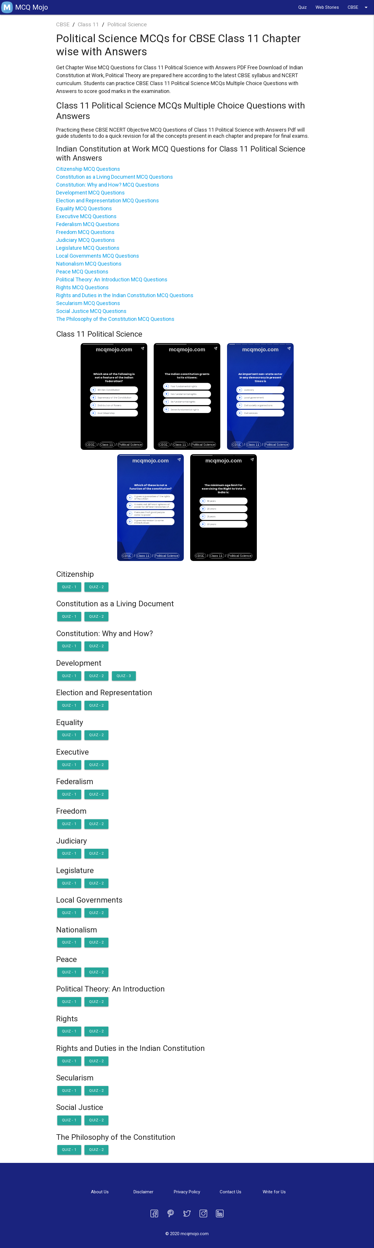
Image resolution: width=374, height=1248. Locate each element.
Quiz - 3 (124, 676)
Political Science (127, 24)
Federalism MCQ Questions (88, 224)
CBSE (359, 7)
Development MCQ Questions (90, 193)
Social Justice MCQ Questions (91, 311)
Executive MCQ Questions (86, 216)
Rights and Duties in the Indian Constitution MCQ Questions (124, 295)
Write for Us (274, 1191)
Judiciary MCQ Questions (85, 240)
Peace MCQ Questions (82, 271)
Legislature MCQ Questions (88, 248)
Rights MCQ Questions (82, 287)
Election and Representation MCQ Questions (107, 200)
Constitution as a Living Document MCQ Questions (114, 177)
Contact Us (230, 1191)
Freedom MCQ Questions (85, 232)
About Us (100, 1191)
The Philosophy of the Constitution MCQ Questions (115, 319)
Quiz (302, 7)
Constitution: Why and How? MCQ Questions (107, 185)
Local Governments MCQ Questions (97, 256)
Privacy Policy (187, 1191)
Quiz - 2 (96, 587)
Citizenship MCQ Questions (88, 169)
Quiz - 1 (69, 587)
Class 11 (88, 24)
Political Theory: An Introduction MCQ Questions (111, 279)
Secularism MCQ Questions (88, 303)
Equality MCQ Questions (84, 208)
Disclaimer (143, 1191)
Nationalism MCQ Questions (89, 264)
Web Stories (327, 7)
